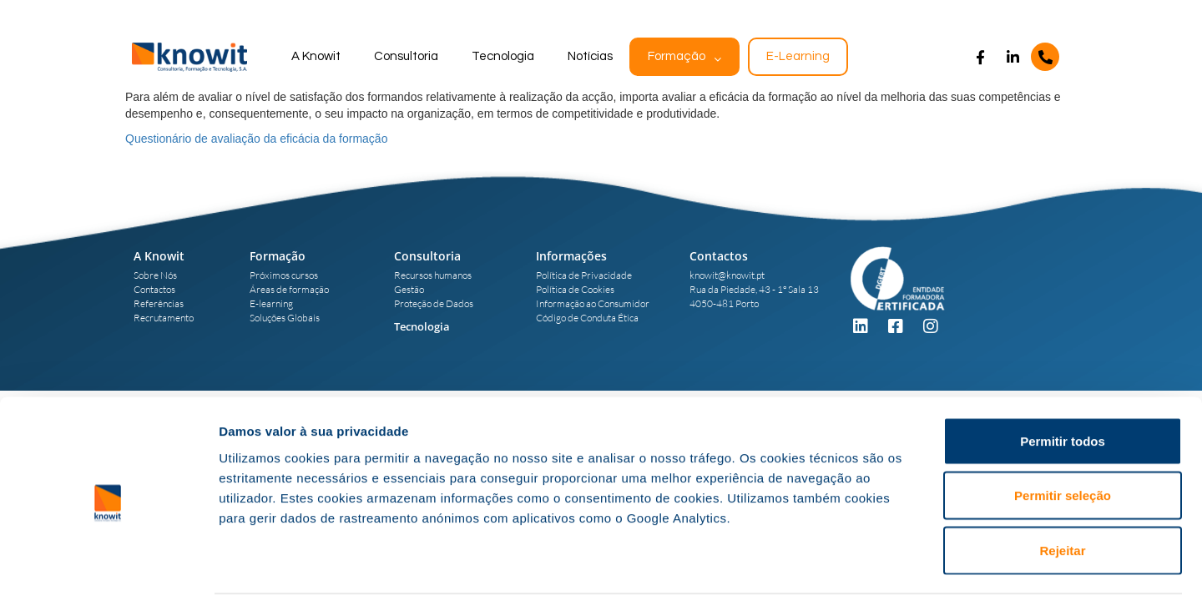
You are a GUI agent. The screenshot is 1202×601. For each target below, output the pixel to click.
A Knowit (316, 56)
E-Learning (798, 56)
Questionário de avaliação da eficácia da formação (256, 138)
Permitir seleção (1062, 437)
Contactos (718, 256)
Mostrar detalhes (916, 568)
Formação (676, 56)
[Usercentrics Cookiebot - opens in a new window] (108, 568)
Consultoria (406, 56)
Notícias (590, 56)
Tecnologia (503, 56)
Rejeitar (1062, 491)
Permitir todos (1062, 382)
